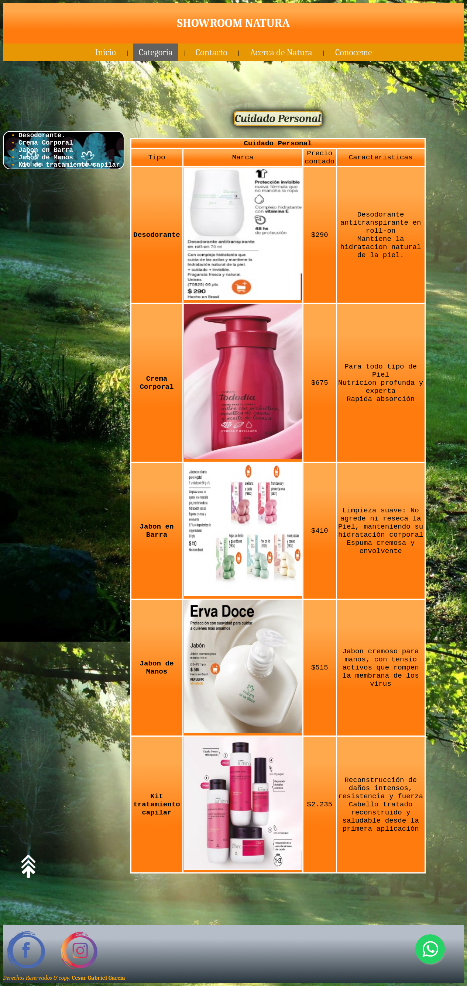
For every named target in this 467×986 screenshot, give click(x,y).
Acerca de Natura (281, 52)
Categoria (156, 52)
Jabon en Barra (45, 150)
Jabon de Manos (45, 157)
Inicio (105, 52)
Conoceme (353, 52)
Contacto (211, 52)
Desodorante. (41, 135)
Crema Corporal (45, 142)
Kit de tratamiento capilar (69, 165)
